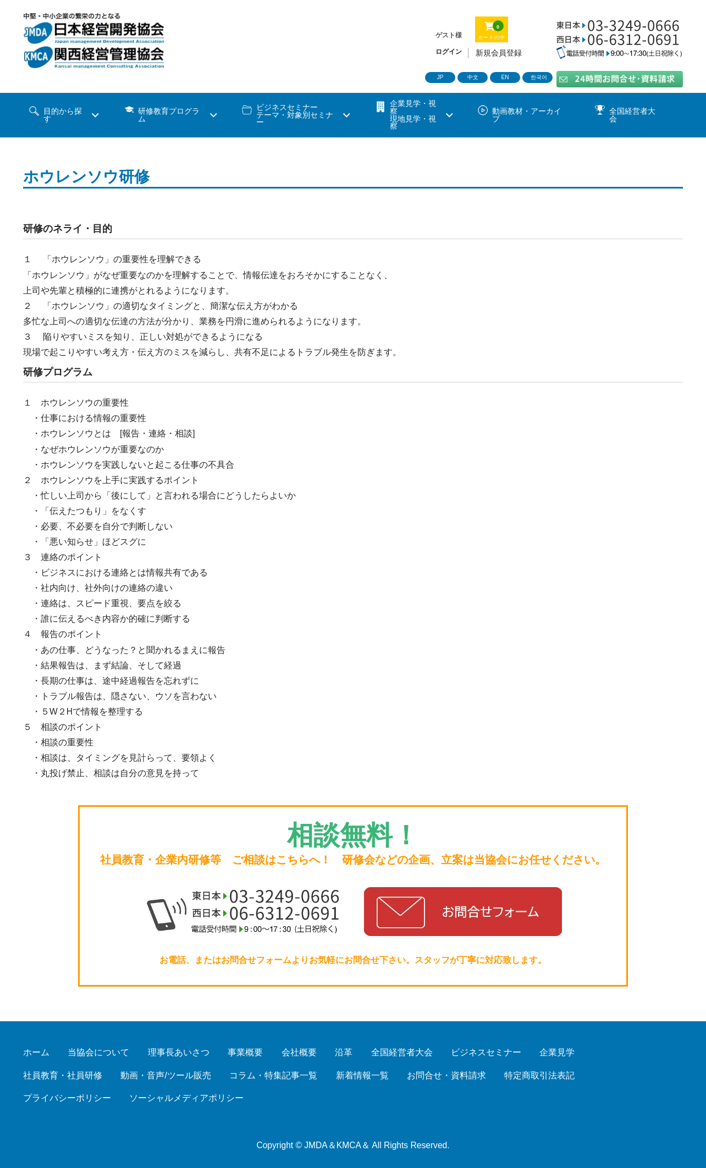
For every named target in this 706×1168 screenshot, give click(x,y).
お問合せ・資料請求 (446, 1075)
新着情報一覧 (362, 1075)
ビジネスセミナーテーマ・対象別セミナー (294, 114)
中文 (472, 77)
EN (505, 77)
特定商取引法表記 (539, 1075)
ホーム (36, 1052)
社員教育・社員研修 (62, 1075)
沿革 (343, 1052)
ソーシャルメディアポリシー (186, 1098)
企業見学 (557, 1052)
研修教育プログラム (169, 115)
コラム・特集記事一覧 (273, 1075)
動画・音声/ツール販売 (165, 1075)
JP (440, 77)
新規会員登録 (499, 52)
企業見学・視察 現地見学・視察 (413, 114)
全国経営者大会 (632, 115)
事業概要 (245, 1052)
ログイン (448, 52)
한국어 (539, 77)
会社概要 (299, 1052)
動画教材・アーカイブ (526, 115)
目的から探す (62, 115)
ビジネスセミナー (486, 1052)
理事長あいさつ (178, 1052)
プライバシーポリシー (67, 1098)
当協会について (98, 1052)
